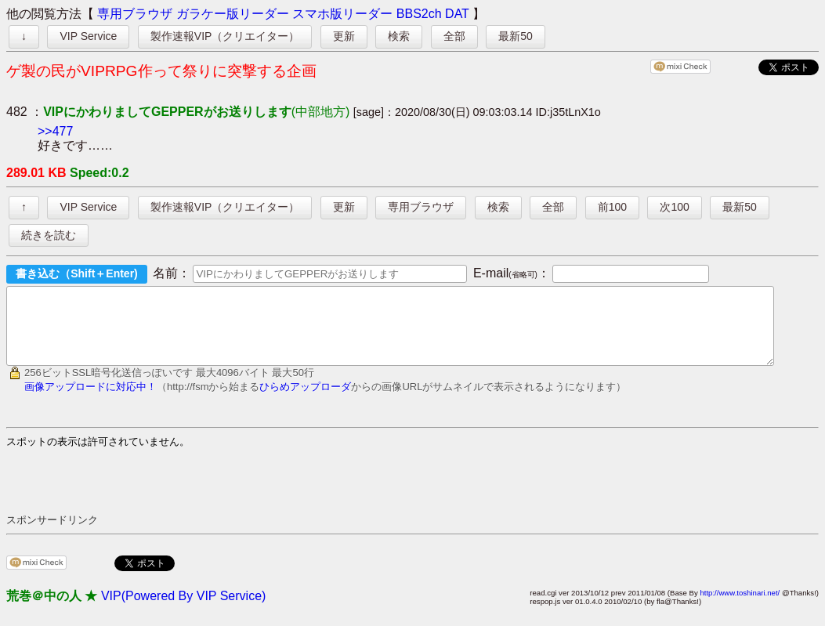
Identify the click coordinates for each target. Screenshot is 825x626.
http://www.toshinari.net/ (740, 606)
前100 (612, 207)
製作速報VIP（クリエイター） (225, 36)
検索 (399, 36)
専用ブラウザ (134, 13)
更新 (344, 36)
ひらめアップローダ (305, 401)
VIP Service (88, 36)
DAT (457, 13)
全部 (454, 36)
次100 (674, 207)
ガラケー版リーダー (232, 13)
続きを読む (48, 235)
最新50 (515, 36)
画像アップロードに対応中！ (90, 401)
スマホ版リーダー (342, 13)
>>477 (55, 131)
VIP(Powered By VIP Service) (183, 610)
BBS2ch (419, 13)
